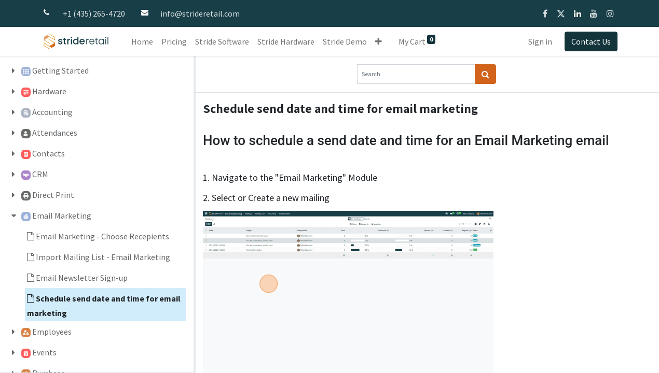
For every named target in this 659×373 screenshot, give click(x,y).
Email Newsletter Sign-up (82, 277)
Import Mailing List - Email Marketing (103, 257)
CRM (40, 174)
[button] (378, 41)
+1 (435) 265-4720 (94, 13)
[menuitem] (142, 41)
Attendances (54, 132)
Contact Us (591, 41)
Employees (52, 331)
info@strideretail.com (200, 13)
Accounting (52, 112)
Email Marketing (61, 215)
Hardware (49, 91)
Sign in (540, 41)
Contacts (48, 153)
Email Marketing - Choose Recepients (102, 236)
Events (44, 352)
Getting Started (60, 70)
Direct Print (53, 195)
